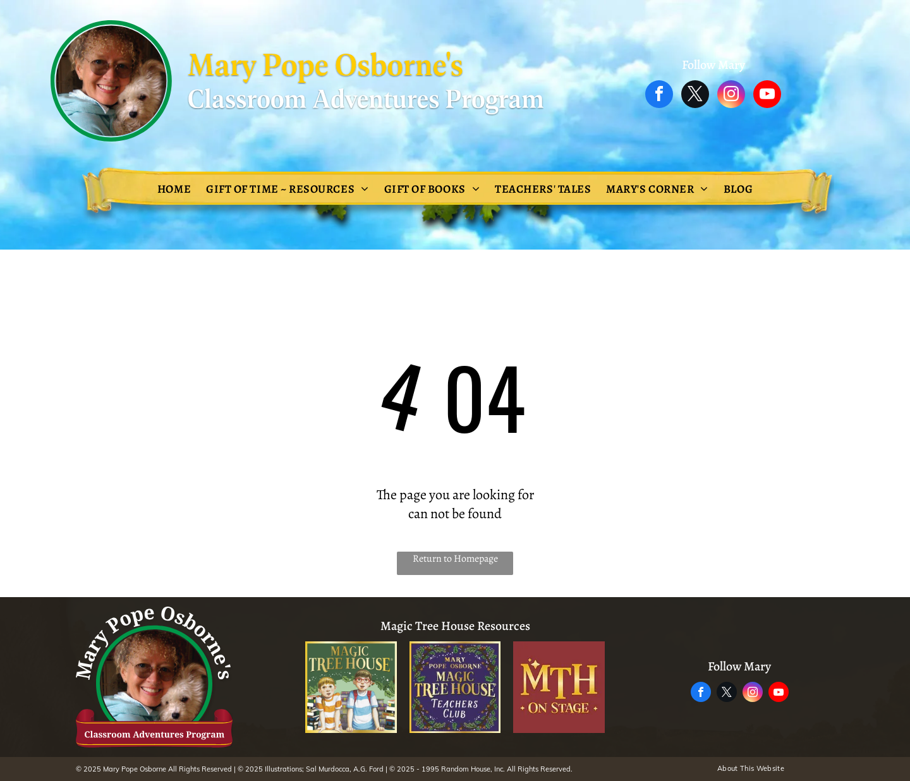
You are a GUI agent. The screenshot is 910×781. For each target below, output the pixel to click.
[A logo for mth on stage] (559, 687)
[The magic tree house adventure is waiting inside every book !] (351, 687)
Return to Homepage (455, 559)
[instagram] (731, 95)
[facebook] (659, 95)
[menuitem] (174, 189)
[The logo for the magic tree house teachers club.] (455, 687)
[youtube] (767, 95)
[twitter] (695, 95)
